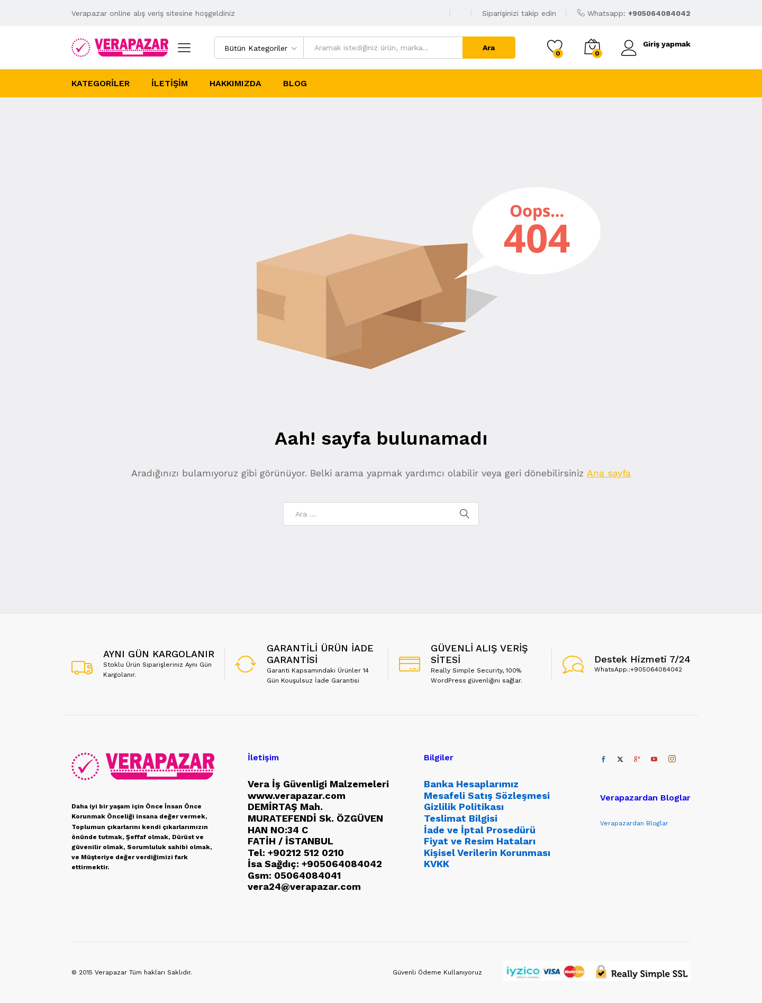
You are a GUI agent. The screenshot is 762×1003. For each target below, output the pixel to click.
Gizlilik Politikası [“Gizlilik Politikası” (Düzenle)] (464, 806)
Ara (489, 47)
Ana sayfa (609, 473)
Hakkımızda (235, 83)
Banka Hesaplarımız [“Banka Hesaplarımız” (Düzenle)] (471, 783)
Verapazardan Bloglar (634, 823)
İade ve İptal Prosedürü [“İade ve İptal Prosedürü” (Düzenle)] (480, 829)
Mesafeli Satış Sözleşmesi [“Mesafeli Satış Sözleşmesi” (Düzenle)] (487, 795)
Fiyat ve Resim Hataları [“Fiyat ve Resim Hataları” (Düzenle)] (480, 840)
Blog (295, 83)
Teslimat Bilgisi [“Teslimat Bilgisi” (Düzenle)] (460, 818)
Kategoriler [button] (100, 83)
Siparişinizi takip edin (519, 13)
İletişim (169, 83)
